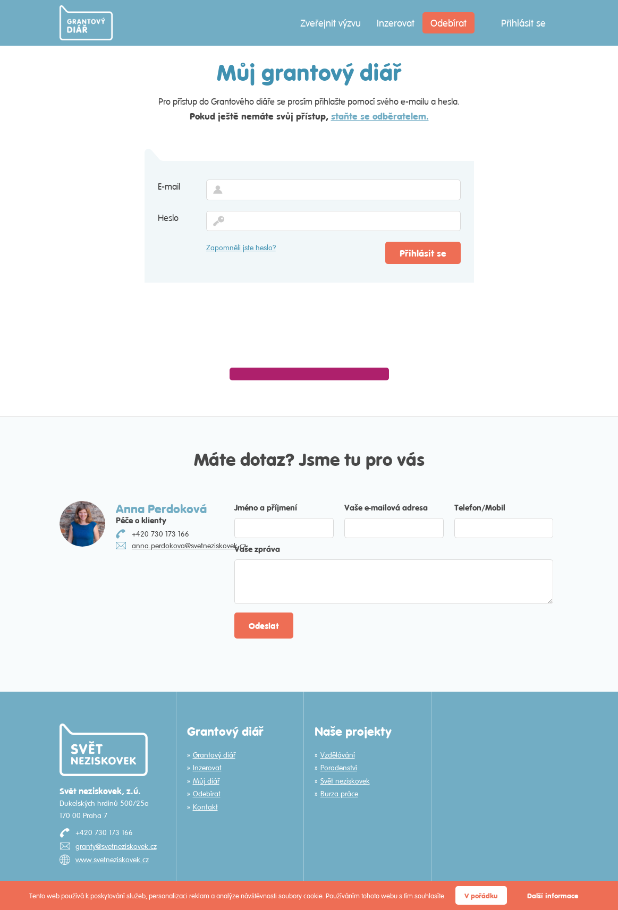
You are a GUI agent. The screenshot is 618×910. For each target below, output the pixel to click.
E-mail (169, 186)
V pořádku (481, 895)
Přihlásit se (523, 22)
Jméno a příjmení (265, 507)
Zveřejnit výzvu (330, 22)
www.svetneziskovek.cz (112, 859)
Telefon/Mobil (479, 507)
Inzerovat (395, 22)
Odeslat (264, 625)
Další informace (552, 895)
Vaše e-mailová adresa (386, 507)
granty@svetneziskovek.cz (116, 846)
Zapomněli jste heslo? (241, 247)
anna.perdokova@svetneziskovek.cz (189, 545)
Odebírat (448, 22)
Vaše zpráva (257, 548)
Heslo (168, 218)
